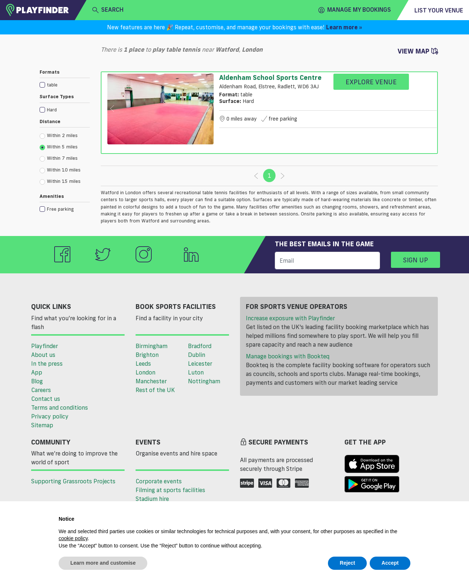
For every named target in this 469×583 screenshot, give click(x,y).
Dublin (196, 354)
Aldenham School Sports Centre (270, 77)
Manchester (151, 381)
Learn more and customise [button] (103, 563)
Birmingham (151, 346)
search (107, 10)
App (36, 372)
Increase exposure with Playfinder (290, 318)
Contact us (45, 398)
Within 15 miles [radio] (60, 181)
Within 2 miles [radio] (59, 135)
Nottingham (204, 381)
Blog (37, 381)
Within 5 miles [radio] (59, 147)
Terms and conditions (59, 407)
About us (43, 354)
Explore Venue (371, 81)
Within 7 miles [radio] (59, 158)
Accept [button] (390, 563)
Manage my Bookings (354, 10)
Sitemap (42, 425)
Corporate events (159, 481)
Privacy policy (50, 416)
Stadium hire (152, 498)
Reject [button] (347, 563)
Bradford (199, 346)
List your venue (438, 10)
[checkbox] (65, 84)
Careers (41, 390)
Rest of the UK (155, 390)
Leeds (143, 363)
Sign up (415, 259)
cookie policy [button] (73, 538)
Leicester (200, 363)
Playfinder (44, 346)
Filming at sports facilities (170, 490)
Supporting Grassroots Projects (73, 481)
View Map (418, 51)
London (145, 372)
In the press (47, 363)
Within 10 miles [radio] (60, 170)
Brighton (147, 354)
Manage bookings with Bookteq (287, 356)
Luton (196, 372)
